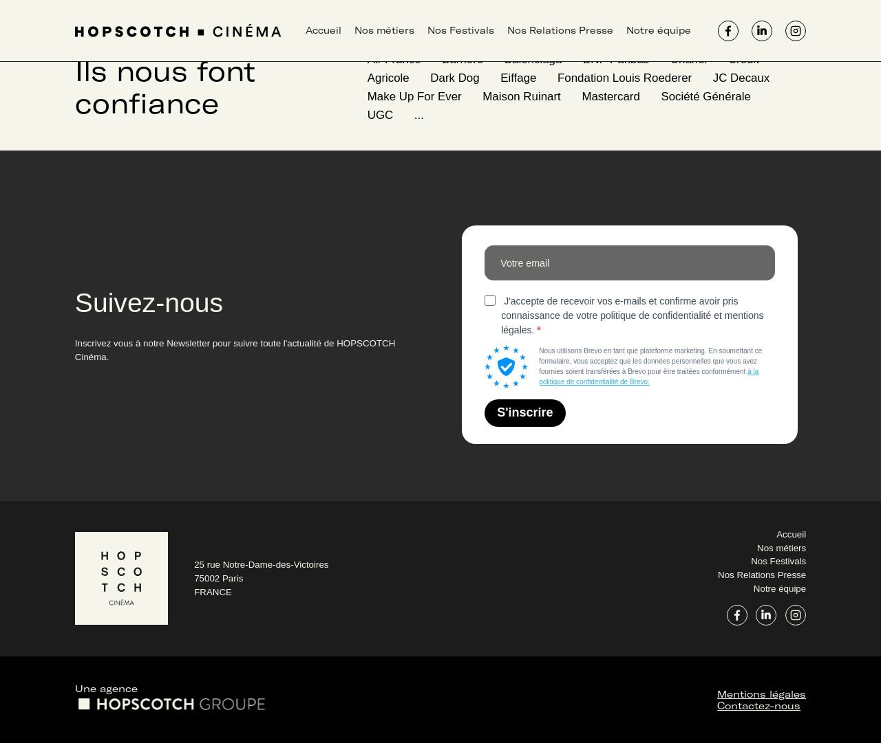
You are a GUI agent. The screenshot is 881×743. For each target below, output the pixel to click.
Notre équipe (658, 30)
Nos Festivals (460, 30)
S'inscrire (525, 412)
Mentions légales (761, 694)
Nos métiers (384, 30)
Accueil (323, 30)
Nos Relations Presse (560, 30)
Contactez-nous (758, 705)
